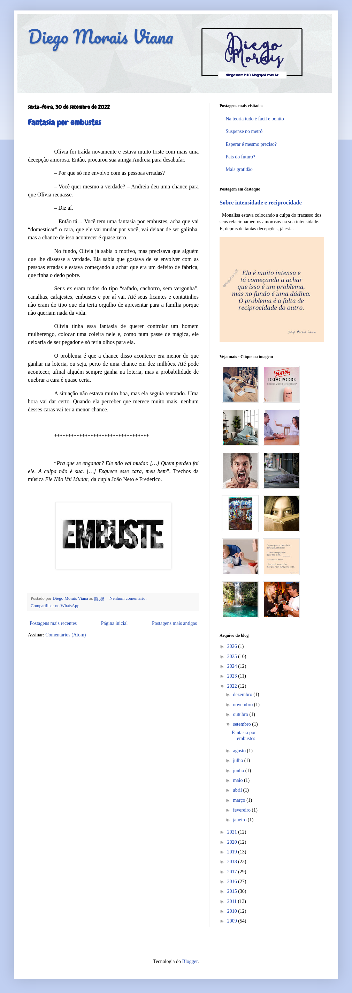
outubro (241, 714)
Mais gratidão (239, 169)
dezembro (243, 694)
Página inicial (114, 623)
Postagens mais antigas (174, 623)
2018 (232, 861)
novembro (243, 704)
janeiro (240, 819)
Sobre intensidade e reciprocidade (261, 202)
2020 (232, 842)
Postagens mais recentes (53, 623)
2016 (232, 881)
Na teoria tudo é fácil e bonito (255, 118)
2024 (232, 666)
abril (238, 790)
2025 (232, 656)
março (239, 800)
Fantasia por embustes (64, 122)
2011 (232, 901)
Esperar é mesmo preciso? (251, 144)
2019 (232, 851)
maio (238, 780)
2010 (232, 911)
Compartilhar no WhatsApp (55, 605)
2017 (232, 871)
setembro (242, 724)
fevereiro (242, 810)
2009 (232, 921)
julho (238, 760)
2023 (232, 676)
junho (239, 770)
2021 (232, 832)
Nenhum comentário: (128, 598)
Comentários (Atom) (65, 634)
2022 (232, 686)
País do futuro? (240, 156)
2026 (232, 646)
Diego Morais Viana (100, 36)
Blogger (190, 961)
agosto (240, 750)
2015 (232, 891)
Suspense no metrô (244, 131)
